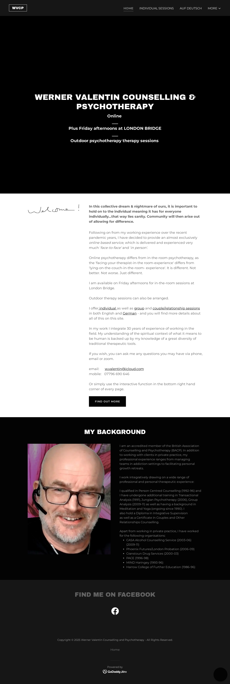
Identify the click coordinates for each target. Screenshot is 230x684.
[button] (214, 8)
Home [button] (115, 649)
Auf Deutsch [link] (191, 8)
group (139, 308)
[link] (18, 8)
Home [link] (128, 8)
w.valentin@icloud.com (124, 369)
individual (107, 308)
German (130, 313)
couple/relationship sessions (176, 308)
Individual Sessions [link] (156, 8)
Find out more (107, 401)
